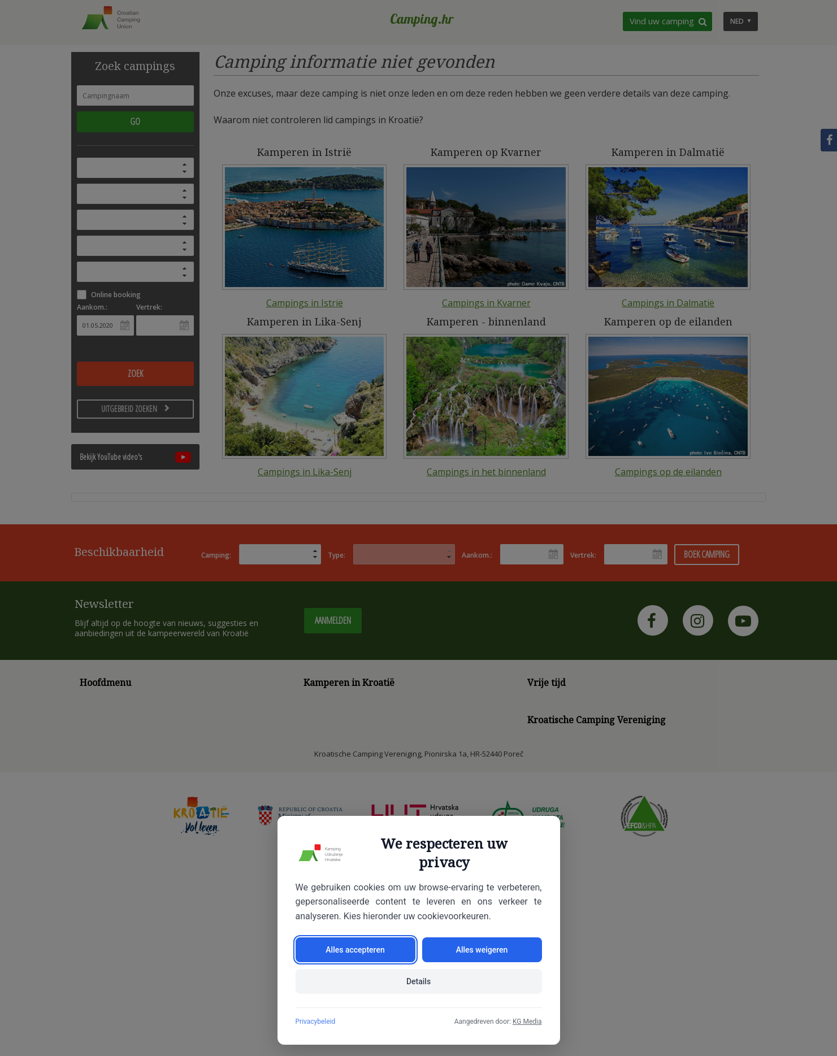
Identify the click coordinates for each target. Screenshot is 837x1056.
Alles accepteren (355, 949)
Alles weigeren (482, 949)
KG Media (527, 1021)
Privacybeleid (316, 1021)
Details (418, 981)
